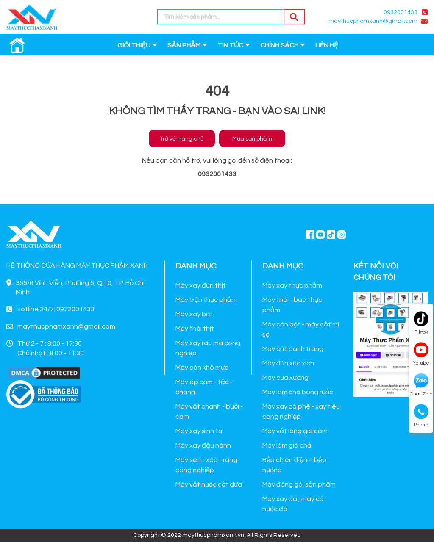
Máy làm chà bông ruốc (297, 392)
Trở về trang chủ (182, 139)
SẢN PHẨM (183, 45)
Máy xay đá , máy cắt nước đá (294, 503)
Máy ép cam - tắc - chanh (204, 387)
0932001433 (400, 12)
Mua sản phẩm (252, 139)
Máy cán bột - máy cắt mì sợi (300, 329)
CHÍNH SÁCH (279, 45)
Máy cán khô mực (201, 367)
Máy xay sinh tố (198, 431)
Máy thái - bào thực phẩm (292, 304)
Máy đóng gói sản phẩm (299, 484)
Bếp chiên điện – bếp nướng (294, 464)
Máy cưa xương (285, 377)
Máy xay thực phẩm (292, 285)
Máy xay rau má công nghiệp (207, 348)
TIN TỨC (230, 45)
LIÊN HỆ (326, 45)
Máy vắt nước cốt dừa (208, 484)
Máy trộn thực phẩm (206, 299)
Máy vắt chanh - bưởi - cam (209, 411)
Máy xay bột (194, 314)
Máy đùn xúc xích (288, 363)
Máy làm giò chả (287, 445)
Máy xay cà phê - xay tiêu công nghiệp (301, 411)
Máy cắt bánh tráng (292, 349)
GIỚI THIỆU (133, 45)
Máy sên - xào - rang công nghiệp (206, 464)
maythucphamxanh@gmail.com (372, 21)
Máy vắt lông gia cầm (295, 431)
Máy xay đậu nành (203, 445)
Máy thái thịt (194, 328)
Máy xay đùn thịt (200, 285)
